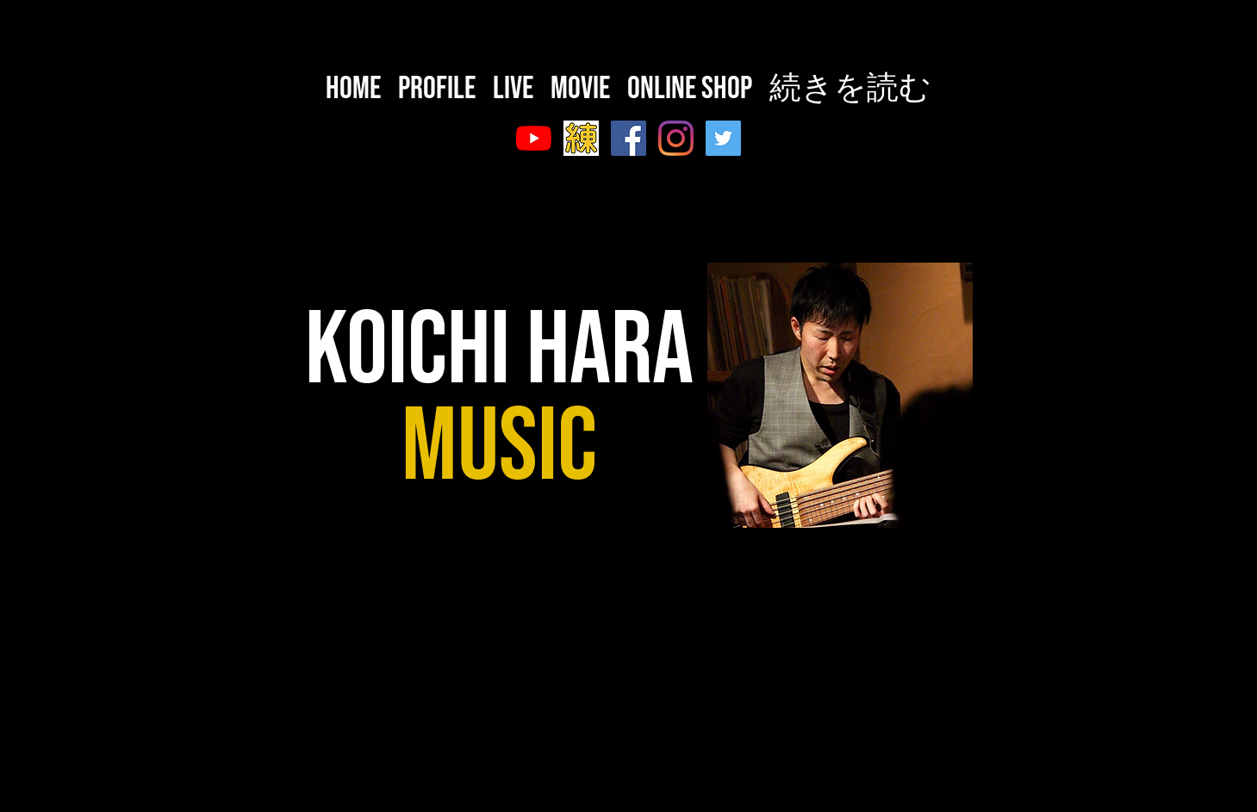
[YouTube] (533, 138)
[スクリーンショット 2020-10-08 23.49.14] (581, 138)
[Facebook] (628, 138)
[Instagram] (676, 138)
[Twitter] (723, 138)
